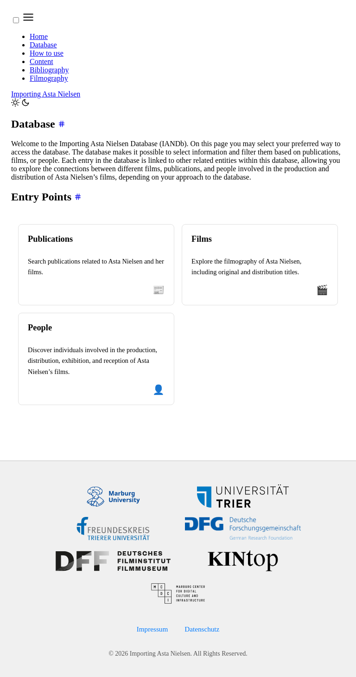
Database (43, 45)
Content (41, 61)
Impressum (152, 629)
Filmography (49, 78)
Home (39, 36)
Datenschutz (201, 629)
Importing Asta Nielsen (45, 94)
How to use (47, 53)
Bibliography (49, 70)
